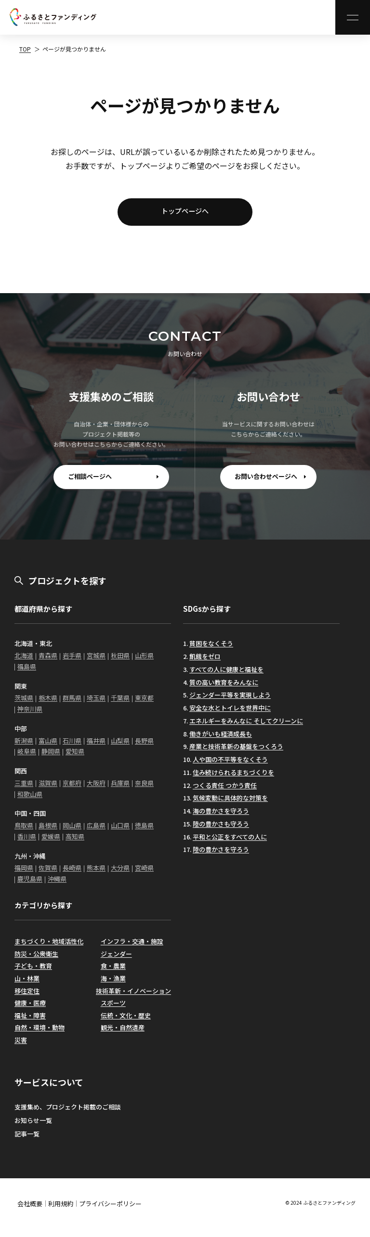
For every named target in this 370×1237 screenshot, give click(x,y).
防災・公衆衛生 (36, 959)
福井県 (96, 745)
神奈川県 (29, 714)
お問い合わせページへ (266, 482)
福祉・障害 (30, 1020)
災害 (20, 1045)
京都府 (72, 788)
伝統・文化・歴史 (126, 1020)
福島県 (26, 672)
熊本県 (96, 873)
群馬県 (72, 703)
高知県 (75, 842)
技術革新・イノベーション (133, 996)
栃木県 (48, 703)
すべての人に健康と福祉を (226, 675)
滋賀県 (48, 788)
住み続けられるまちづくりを (233, 778)
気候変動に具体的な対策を (230, 803)
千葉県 (120, 703)
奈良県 (144, 788)
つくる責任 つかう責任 (225, 790)
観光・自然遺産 (123, 1033)
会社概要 (29, 1209)
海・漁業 (113, 984)
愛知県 (75, 756)
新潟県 (23, 745)
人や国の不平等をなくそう (230, 765)
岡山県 (72, 831)
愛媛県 (50, 842)
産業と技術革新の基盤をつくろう (236, 752)
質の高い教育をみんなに (223, 687)
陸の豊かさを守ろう (221, 855)
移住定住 (27, 996)
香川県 (26, 842)
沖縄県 (57, 884)
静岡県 (50, 756)
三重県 (23, 788)
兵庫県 (120, 788)
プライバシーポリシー (110, 1209)
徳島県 (144, 831)
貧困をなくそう (211, 649)
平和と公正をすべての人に (230, 842)
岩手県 (72, 661)
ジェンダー (116, 959)
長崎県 (72, 873)
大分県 (120, 873)
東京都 (144, 703)
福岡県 (23, 873)
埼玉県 (96, 703)
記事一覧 (27, 1139)
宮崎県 (144, 873)
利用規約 (60, 1209)
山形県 (144, 661)
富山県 (48, 745)
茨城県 (23, 703)
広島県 (96, 831)
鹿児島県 (29, 884)
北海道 (23, 661)
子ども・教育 (33, 971)
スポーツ (113, 1008)
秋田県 (120, 661)
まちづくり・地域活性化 (48, 947)
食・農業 (113, 971)
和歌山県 (29, 799)
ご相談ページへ (90, 482)
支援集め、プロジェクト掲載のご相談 (67, 1112)
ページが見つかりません (74, 49)
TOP (25, 49)
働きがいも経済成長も (220, 739)
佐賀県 (48, 873)
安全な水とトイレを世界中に (230, 713)
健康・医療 (30, 1008)
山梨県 (120, 745)
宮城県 (96, 661)
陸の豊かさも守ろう (221, 829)
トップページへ (185, 213)
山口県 (120, 831)
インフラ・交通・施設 (132, 947)
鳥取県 (23, 831)
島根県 (48, 831)
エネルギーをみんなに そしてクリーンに (246, 726)
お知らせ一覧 (33, 1126)
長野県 (144, 745)
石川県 (72, 745)
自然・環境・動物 (39, 1033)
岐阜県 (26, 756)
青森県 (48, 661)
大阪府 (96, 788)
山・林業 (27, 984)
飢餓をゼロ (205, 662)
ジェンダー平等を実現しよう (230, 700)
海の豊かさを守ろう (221, 816)
